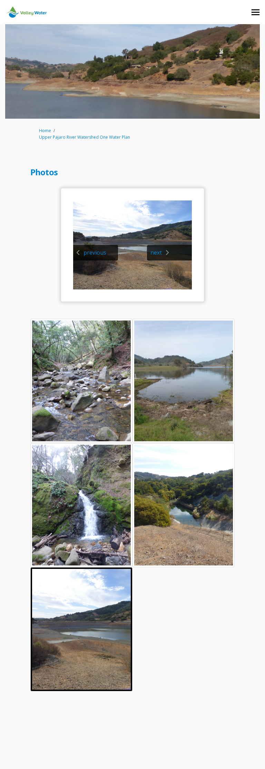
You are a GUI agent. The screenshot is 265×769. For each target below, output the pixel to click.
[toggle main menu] (255, 12)
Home (45, 131)
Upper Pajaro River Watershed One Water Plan (84, 137)
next (156, 252)
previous (95, 252)
